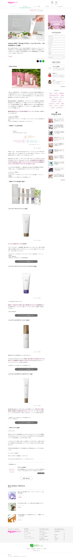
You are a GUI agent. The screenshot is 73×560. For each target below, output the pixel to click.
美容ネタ (19, 507)
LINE (55, 536)
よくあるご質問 (59, 6)
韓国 (50, 97)
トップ (13, 6)
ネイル (49, 48)
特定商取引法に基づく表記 (43, 539)
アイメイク (50, 41)
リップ (60, 99)
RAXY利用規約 (41, 538)
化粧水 (62, 103)
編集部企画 (61, 93)
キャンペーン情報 (36, 6)
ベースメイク (50, 38)
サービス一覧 (10, 556)
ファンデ (56, 105)
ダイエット (62, 105)
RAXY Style (25, 6)
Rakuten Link (56, 538)
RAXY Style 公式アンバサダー (54, 95)
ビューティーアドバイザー (28, 538)
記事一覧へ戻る (26, 478)
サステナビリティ (23, 556)
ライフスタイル (59, 107)
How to (51, 93)
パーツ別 (57, 103)
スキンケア (50, 36)
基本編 (62, 95)
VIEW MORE (62, 86)
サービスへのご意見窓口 (43, 536)
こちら (21, 455)
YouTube (55, 539)
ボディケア (50, 43)
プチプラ (59, 101)
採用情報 (45, 548)
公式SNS (47, 6)
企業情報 (28, 548)
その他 (49, 53)
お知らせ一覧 (41, 531)
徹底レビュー (54, 99)
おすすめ (56, 93)
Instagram (56, 534)
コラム (23, 495)
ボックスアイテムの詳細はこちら (26, 261)
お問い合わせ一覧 (16, 556)
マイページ (26, 534)
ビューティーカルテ (27, 536)
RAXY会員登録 (56, 531)
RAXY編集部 (10, 56)
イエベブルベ (51, 103)
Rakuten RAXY (13, 3)
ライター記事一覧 (41, 473)
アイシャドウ (56, 97)
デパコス (50, 105)
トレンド (61, 97)
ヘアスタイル (54, 101)
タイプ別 (52, 107)
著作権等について (40, 548)
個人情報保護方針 (33, 548)
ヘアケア (50, 46)
